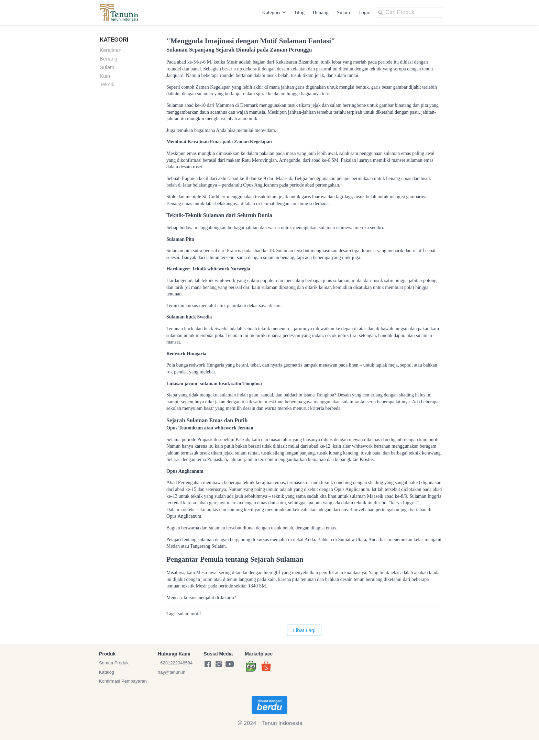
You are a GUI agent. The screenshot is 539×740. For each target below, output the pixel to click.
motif (196, 613)
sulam (183, 613)
